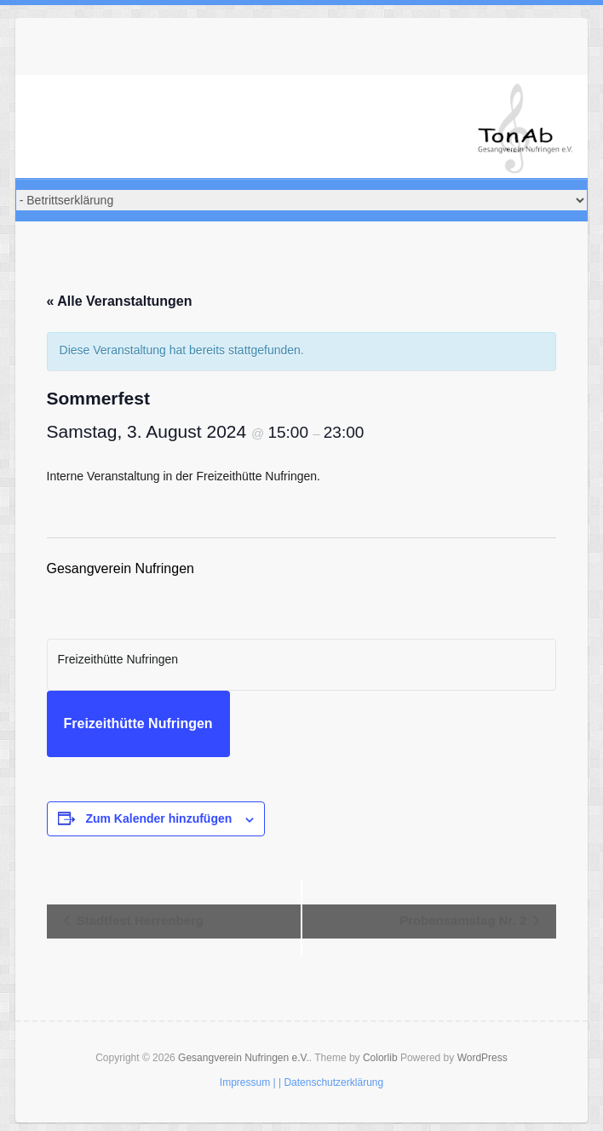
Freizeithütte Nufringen (138, 723)
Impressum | (248, 1082)
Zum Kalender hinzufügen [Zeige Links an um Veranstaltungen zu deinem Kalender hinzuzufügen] (158, 818)
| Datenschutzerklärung (331, 1082)
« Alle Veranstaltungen (119, 301)
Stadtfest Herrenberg (138, 920)
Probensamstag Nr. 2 (464, 920)
